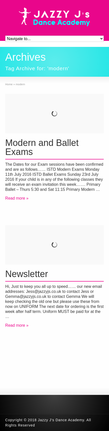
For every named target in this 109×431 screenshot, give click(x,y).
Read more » (17, 198)
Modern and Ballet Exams (42, 147)
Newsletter (26, 274)
